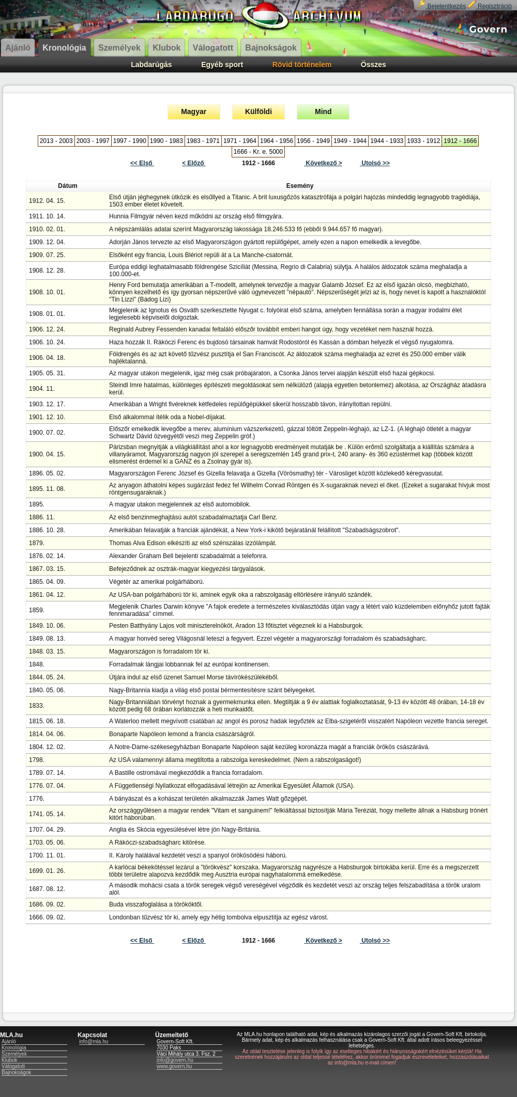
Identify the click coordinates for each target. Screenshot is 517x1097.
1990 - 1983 (166, 141)
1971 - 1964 (239, 141)
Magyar (193, 111)
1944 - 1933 (386, 141)
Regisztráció (490, 6)
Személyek (14, 1054)
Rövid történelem (301, 64)
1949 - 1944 (350, 141)
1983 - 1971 (203, 141)
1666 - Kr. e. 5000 (258, 151)
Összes (373, 64)
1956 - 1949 (313, 141)
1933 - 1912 (423, 141)
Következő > (323, 163)
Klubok (10, 1060)
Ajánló (9, 1041)
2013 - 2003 (56, 141)
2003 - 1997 (93, 141)
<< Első (142, 163)
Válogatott (13, 1066)
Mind (323, 111)
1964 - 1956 (276, 141)
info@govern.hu (175, 1060)
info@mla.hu (93, 1041)
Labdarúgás (151, 64)
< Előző (194, 163)
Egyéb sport (222, 64)
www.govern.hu (174, 1066)
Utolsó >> (375, 163)
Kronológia (14, 1048)
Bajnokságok (16, 1072)
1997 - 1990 (129, 141)
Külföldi (258, 111)
